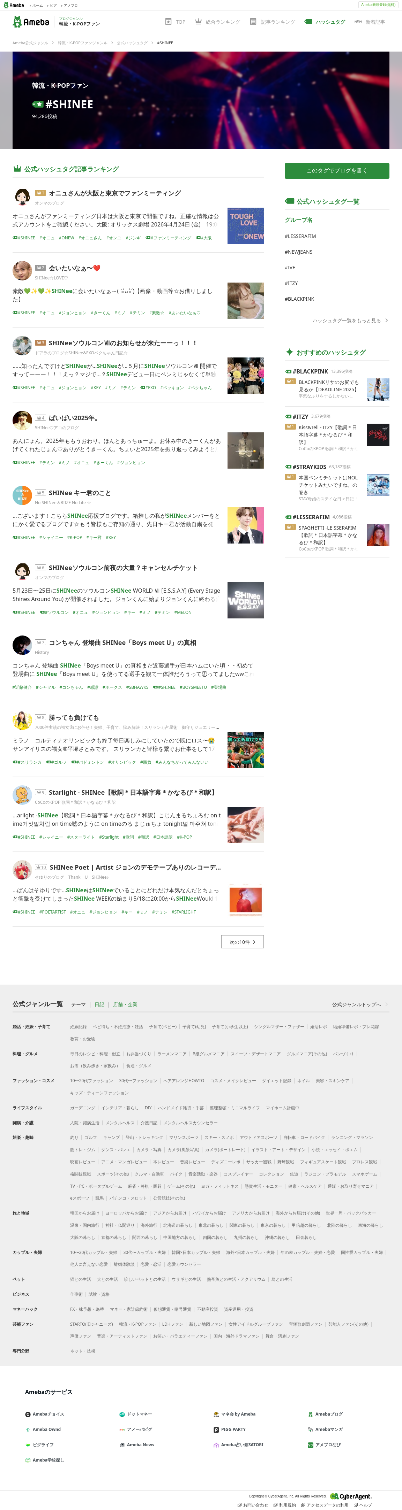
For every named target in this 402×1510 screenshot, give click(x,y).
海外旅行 (149, 1225)
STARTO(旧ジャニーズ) (91, 1324)
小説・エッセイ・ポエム (335, 1150)
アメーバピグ (138, 1429)
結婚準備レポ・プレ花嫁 (356, 1027)
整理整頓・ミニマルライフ (235, 1108)
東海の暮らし (370, 1225)
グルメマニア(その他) (307, 1054)
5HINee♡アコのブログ (57, 428)
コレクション (271, 1174)
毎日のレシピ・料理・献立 (95, 1054)
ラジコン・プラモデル (325, 1174)
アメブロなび (327, 1445)
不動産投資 (207, 1309)
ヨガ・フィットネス (220, 1186)
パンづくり (343, 1054)
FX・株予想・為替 (87, 1309)
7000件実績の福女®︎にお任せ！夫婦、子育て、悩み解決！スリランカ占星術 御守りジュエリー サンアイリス (140, 727)
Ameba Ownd (45, 1429)
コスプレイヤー (238, 1174)
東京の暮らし (273, 1225)
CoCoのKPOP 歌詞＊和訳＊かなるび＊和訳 (75, 802)
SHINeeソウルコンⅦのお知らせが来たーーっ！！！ (123, 343)
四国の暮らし (215, 1237)
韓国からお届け (84, 1213)
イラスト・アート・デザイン (278, 1150)
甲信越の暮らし (306, 1225)
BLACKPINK (301, 298)
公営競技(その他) (169, 1198)
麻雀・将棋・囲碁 (145, 1186)
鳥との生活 (281, 1279)
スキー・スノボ (219, 1137)
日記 (99, 1004)
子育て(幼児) (194, 1027)
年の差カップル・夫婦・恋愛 (308, 1252)
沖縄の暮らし (277, 1237)
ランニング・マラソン (352, 1137)
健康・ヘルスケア (305, 1186)
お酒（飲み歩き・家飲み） (95, 1066)
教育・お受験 (82, 1039)
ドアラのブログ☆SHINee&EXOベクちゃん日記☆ (81, 353)
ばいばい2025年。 (75, 418)
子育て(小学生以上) (230, 1027)
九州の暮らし (246, 1237)
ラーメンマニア (172, 1054)
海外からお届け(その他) (298, 1213)
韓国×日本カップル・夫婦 (196, 1252)
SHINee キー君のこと (80, 492)
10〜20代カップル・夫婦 (93, 1252)
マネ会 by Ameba (237, 1414)
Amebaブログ (328, 1414)
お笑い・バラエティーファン (180, 1336)
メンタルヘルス (120, 1123)
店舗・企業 (125, 1004)
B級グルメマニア (209, 1054)
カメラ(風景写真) (183, 1150)
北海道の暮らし (178, 1225)
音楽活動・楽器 (203, 1174)
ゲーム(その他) (181, 1186)
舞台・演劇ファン (282, 1336)
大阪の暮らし (82, 1237)
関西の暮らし (144, 1237)
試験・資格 (99, 1294)
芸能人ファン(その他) (348, 1324)
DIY (148, 1108)
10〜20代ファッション (91, 1081)
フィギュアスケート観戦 (323, 1162)
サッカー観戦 (258, 1162)
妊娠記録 (78, 1027)
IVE (291, 267)
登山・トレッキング (144, 1137)
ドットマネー (138, 1414)
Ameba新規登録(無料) (378, 5)
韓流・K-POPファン (60, 85)
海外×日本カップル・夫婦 (250, 1252)
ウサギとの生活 (186, 1279)
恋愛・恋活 (151, 1264)
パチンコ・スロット (128, 1198)
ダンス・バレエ (116, 1150)
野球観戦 (285, 1162)
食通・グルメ (138, 1066)
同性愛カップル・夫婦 (362, 1252)
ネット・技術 (82, 1351)
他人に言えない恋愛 (89, 1264)
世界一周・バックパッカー (351, 1213)
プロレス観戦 (364, 1162)
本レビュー (163, 1162)
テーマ (78, 1004)
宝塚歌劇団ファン (305, 1324)
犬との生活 (107, 1279)
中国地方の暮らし (180, 1237)
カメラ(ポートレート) (225, 1150)
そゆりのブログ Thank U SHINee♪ (72, 877)
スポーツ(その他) (113, 1174)
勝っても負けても (74, 717)
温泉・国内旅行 (84, 1225)
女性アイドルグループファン (256, 1324)
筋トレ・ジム (82, 1150)
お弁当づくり (138, 1054)
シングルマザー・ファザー (279, 1027)
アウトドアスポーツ (258, 1137)
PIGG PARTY (232, 1429)
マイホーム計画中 (282, 1108)
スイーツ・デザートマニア (256, 1054)
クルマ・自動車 (149, 1174)
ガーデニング (82, 1108)
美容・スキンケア (332, 1081)
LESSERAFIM (302, 236)
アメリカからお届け (251, 1213)
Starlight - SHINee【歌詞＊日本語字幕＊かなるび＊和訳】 (133, 792)
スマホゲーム (364, 1174)
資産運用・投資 (238, 1309)
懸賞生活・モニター (263, 1186)
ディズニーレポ (225, 1162)
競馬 (99, 1198)
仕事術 (76, 1294)
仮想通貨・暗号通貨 (172, 1309)
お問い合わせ (253, 1505)
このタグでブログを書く (337, 171)
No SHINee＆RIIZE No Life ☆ (63, 503)
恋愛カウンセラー (184, 1264)
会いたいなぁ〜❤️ (74, 268)
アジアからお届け (170, 1213)
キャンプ (111, 1137)
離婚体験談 (124, 1264)
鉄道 (294, 1174)
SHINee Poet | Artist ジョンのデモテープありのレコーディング (142, 867)
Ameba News (139, 1445)
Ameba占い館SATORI (241, 1445)
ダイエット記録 (276, 1081)
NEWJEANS (300, 251)
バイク (176, 1174)
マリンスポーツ (184, 1137)
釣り (74, 1137)
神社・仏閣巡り (120, 1225)
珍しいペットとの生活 (145, 1279)
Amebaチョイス (47, 1414)
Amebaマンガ (328, 1429)
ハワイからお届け (209, 1213)
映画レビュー (82, 1162)
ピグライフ (42, 1445)
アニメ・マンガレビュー (124, 1162)
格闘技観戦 (80, 1174)
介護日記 (149, 1123)
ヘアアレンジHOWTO (183, 1081)
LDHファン (172, 1324)
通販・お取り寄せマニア (351, 1186)
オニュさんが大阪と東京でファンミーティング (115, 193)
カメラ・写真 (149, 1150)
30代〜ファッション (138, 1081)
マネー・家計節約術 (129, 1309)
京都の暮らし (113, 1237)
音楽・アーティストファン (122, 1336)
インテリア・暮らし (120, 1108)
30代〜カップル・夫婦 (144, 1252)
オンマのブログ (49, 203)
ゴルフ (90, 1137)
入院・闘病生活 (84, 1123)
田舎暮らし (306, 1237)
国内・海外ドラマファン (237, 1336)
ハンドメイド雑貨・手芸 (181, 1108)
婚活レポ (318, 1027)
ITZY (293, 283)
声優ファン (80, 1336)
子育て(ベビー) (163, 1027)
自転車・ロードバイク (304, 1137)
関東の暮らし (242, 1225)
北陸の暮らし (339, 1225)
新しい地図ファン (206, 1324)
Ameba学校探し (47, 1460)
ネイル (303, 1081)
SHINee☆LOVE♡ (51, 278)
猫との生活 (80, 1279)
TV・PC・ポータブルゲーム (96, 1186)
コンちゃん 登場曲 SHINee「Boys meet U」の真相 (122, 642)
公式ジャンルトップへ (360, 1004)
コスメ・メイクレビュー (233, 1081)
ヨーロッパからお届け (126, 1213)
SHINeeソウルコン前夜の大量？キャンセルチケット (123, 567)
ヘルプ (363, 1505)
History (42, 652)
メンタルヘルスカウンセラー (190, 1123)
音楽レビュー (192, 1162)
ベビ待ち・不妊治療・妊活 (118, 1027)
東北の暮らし (211, 1225)
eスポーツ (79, 1198)
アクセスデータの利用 (325, 1505)
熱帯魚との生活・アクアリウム (236, 1279)
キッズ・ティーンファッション (99, 1093)
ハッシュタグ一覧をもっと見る (351, 320)
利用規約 (285, 1505)
